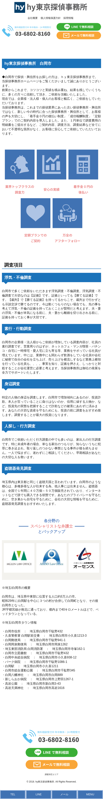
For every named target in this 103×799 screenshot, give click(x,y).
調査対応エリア (51, 774)
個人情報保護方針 (51, 18)
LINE (39, 794)
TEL (12, 794)
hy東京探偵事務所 (44, 781)
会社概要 (33, 18)
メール (64, 794)
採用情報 (68, 18)
